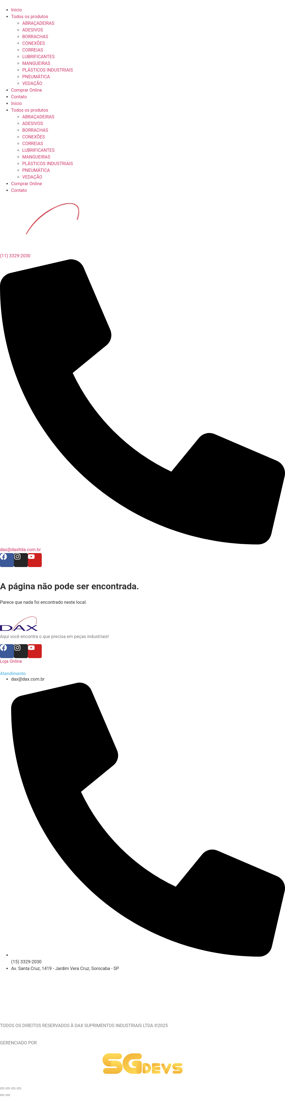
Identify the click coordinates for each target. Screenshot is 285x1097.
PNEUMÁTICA (36, 170)
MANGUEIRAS (36, 157)
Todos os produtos (29, 110)
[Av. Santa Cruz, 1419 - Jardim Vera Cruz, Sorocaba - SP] (142, 993)
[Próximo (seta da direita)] (8, 1095)
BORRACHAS (35, 130)
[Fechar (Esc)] (19, 1088)
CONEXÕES (33, 137)
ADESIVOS (32, 123)
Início (16, 103)
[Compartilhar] (13, 1088)
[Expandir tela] (8, 1088)
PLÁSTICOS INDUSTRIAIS (47, 163)
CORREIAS (32, 143)
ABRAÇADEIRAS (38, 116)
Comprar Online (26, 183)
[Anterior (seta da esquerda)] (2, 1095)
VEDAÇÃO (32, 177)
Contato (19, 190)
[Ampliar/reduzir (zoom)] (2, 1088)
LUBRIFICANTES (38, 150)
